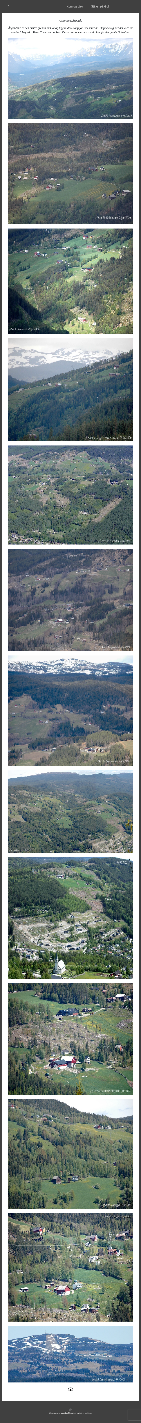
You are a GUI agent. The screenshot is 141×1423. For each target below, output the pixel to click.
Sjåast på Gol (100, 6)
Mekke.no (88, 1413)
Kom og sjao (75, 6)
